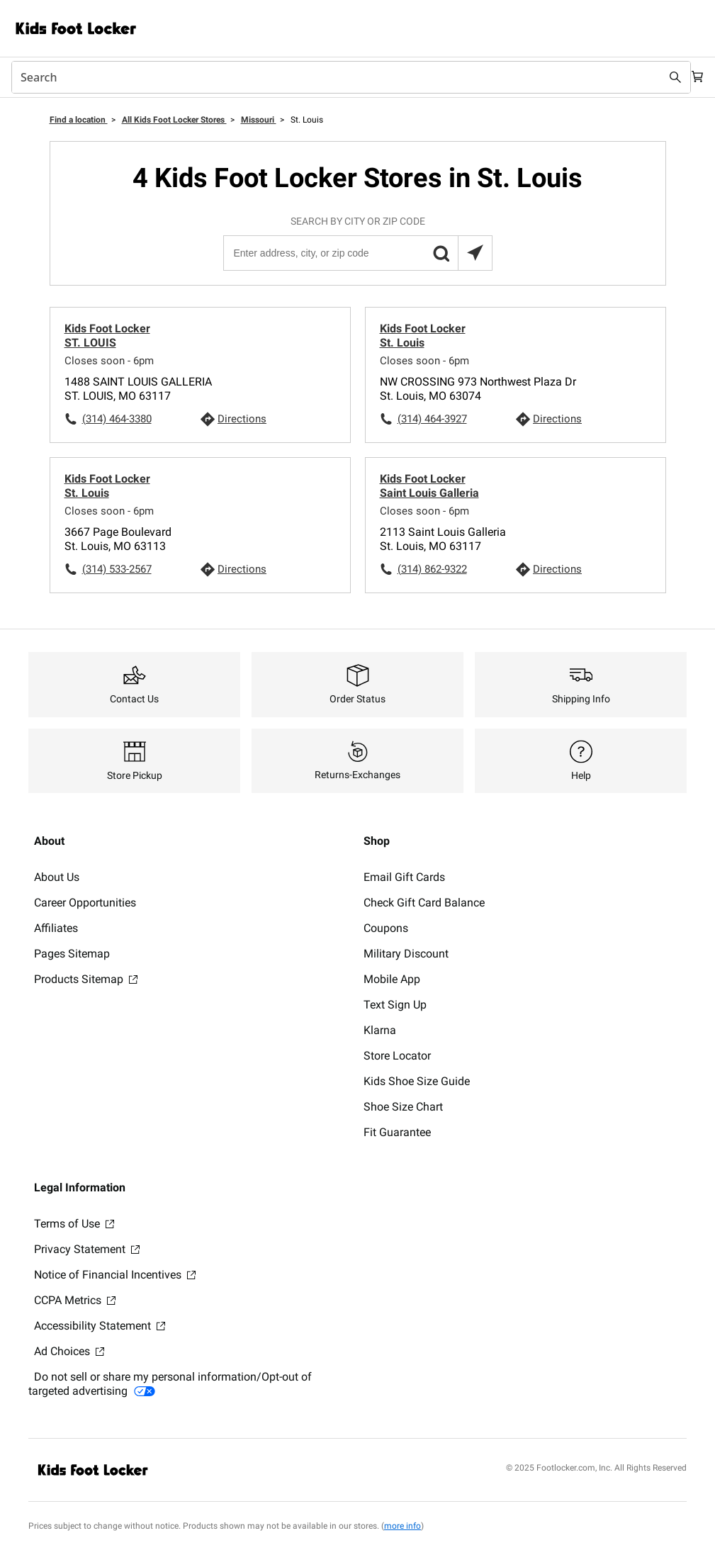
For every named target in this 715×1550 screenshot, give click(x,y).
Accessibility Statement (99, 1325)
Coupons (386, 928)
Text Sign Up (395, 1004)
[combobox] (343, 77)
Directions (242, 418)
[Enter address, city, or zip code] (357, 253)
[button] (441, 253)
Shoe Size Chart (403, 1106)
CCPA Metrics (75, 1300)
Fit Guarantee (397, 1132)
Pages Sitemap (72, 953)
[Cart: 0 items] (692, 77)
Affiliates (56, 928)
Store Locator (397, 1055)
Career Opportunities (85, 902)
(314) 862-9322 (432, 569)
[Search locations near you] (475, 253)
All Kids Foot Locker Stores (174, 120)
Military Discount (406, 953)
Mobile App (392, 979)
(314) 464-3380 (117, 418)
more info (402, 1526)
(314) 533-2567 (117, 569)
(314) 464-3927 (432, 418)
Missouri (258, 120)
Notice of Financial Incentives (115, 1274)
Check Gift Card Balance (424, 902)
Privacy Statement (87, 1249)
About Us (56, 877)
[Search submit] (660, 77)
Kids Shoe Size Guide (417, 1081)
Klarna (380, 1030)
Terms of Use (74, 1223)
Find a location (79, 120)
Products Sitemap (85, 979)
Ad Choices (69, 1351)
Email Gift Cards (404, 877)
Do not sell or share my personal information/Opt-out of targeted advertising (170, 1384)
